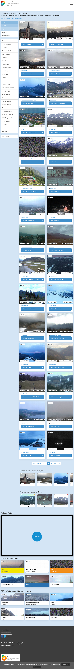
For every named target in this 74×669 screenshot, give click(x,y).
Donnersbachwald (6, 51)
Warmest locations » (6, 18)
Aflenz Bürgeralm (6, 44)
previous (39, 463)
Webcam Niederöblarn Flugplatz (31, 279)
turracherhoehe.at (54, 276)
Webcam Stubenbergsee (29, 426)
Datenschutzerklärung (6, 634)
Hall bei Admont (6, 64)
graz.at (23, 129)
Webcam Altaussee (28, 103)
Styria (4, 29)
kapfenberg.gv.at (26, 217)
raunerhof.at (25, 305)
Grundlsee (4, 61)
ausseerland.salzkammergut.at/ (29, 100)
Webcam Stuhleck (55, 426)
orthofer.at (24, 393)
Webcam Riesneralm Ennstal (58, 367)
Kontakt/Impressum (6, 632)
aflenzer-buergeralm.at (55, 70)
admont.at (24, 70)
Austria (4, 25)
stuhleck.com (53, 423)
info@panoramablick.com (7, 645)
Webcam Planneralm (56, 308)
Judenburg (5, 71)
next (55, 463)
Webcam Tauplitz (27, 455)
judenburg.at (53, 188)
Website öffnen (37, 536)
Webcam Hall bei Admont (57, 162)
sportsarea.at (53, 129)
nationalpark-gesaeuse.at (27, 188)
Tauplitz (4, 128)
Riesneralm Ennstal (7, 111)
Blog (8, 636)
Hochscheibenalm (6, 67)
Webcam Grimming (55, 132)
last (59, 463)
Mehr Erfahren (65, 664)
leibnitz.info (52, 217)
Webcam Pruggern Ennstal (57, 338)
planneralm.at (53, 305)
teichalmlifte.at (53, 452)
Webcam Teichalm (55, 455)
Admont (4, 40)
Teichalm (4, 131)
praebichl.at (24, 335)
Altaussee (4, 47)
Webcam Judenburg (56, 191)
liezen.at (52, 247)
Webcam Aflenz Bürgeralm (57, 74)
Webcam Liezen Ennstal (57, 250)
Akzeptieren (37, 666)
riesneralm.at (53, 100)
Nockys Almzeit (6, 91)
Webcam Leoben (27, 250)
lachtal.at (52, 393)
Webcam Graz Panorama (29, 132)
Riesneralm (5, 108)
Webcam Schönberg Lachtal (58, 397)
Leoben (4, 81)
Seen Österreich (6, 136)
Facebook (2, 636)
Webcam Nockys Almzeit (57, 279)
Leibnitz (4, 77)
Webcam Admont (27, 74)
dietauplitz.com (25, 452)
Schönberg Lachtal (7, 118)
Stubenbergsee (6, 121)
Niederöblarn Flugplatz (8, 87)
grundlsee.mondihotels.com (28, 158)
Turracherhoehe (6, 35)
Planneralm (5, 97)
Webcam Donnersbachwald (58, 103)
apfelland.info (25, 423)
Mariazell (4, 32)
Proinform (6, 630)
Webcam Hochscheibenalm (30, 191)
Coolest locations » (17, 18)
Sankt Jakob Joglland (7, 114)
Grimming (4, 57)
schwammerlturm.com (27, 247)
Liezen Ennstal (6, 84)
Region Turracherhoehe (57, 44)
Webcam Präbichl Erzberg (29, 338)
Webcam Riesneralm (28, 367)
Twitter (5, 636)
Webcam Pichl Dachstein (29, 308)
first (34, 463)
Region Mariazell (27, 44)
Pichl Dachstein (6, 94)
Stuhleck (4, 124)
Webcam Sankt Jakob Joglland (31, 397)
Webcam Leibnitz (55, 220)
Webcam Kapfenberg (28, 220)
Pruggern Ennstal (6, 104)
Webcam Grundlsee (28, 162)
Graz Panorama (6, 54)
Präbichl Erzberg (6, 101)
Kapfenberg (5, 74)
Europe (4, 22)
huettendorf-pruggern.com (55, 335)
